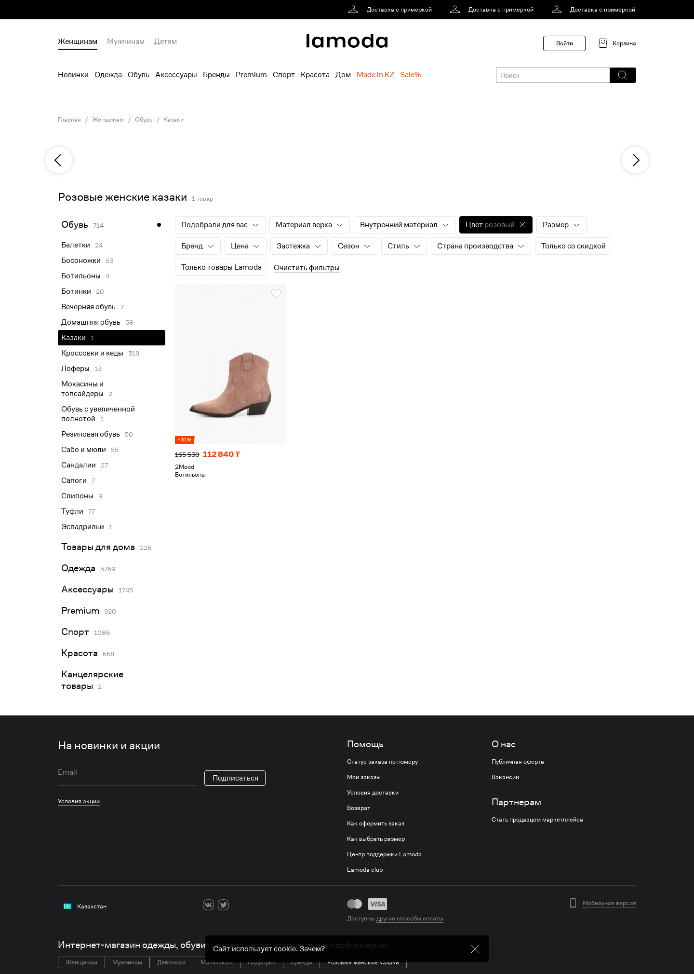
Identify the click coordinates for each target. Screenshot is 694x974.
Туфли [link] (72, 511)
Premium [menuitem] (251, 75)
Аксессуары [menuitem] (176, 75)
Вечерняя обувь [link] (88, 307)
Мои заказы (364, 777)
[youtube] (253, 905)
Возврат (358, 808)
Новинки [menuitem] (73, 75)
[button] (622, 75)
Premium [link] (80, 610)
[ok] (238, 905)
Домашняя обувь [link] (90, 322)
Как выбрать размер (376, 839)
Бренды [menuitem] (216, 75)
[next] (635, 160)
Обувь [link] (143, 119)
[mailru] (268, 905)
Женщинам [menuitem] (77, 41)
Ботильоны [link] (81, 276)
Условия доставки (373, 792)
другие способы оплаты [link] (409, 918)
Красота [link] (79, 652)
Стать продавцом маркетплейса (537, 819)
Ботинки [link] (76, 291)
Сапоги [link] (74, 480)
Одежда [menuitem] (108, 75)
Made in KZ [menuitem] (375, 75)
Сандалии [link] (78, 465)
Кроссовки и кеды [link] (92, 353)
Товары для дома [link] (98, 546)
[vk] (208, 905)
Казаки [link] (173, 119)
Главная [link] (69, 119)
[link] (391, 9)
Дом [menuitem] (343, 75)
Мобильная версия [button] (609, 903)
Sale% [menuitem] (410, 75)
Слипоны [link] (77, 496)
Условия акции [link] (79, 801)
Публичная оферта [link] (518, 762)
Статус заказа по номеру (382, 762)
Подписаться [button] (235, 778)
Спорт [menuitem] (284, 75)
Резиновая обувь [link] (90, 434)
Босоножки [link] (81, 260)
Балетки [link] (75, 245)
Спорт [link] (75, 631)
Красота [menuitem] (315, 75)
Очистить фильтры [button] (307, 268)
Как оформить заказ (375, 823)
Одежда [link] (78, 568)
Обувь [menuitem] (138, 75)
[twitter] (223, 905)
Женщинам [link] (108, 119)
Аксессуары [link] (87, 589)
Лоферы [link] (75, 368)
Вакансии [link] (505, 777)
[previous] (58, 160)
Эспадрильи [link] (82, 527)
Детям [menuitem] (165, 41)
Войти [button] (564, 43)
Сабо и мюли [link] (83, 449)
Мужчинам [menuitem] (126, 41)
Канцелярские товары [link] (92, 680)
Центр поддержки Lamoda (384, 854)
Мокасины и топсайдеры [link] (82, 388)
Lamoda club (365, 870)
